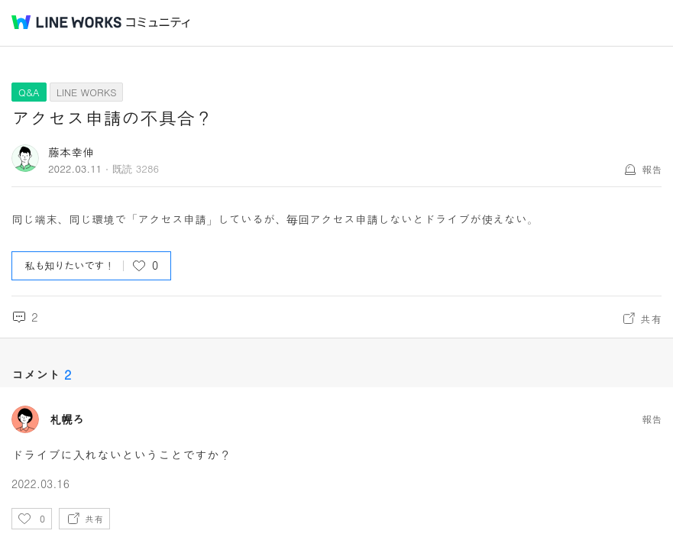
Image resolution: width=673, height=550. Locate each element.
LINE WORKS (87, 92)
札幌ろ (67, 419)
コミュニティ (158, 22)
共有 (651, 318)
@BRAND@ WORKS (66, 22)
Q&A (29, 92)
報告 (652, 169)
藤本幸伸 (71, 152)
